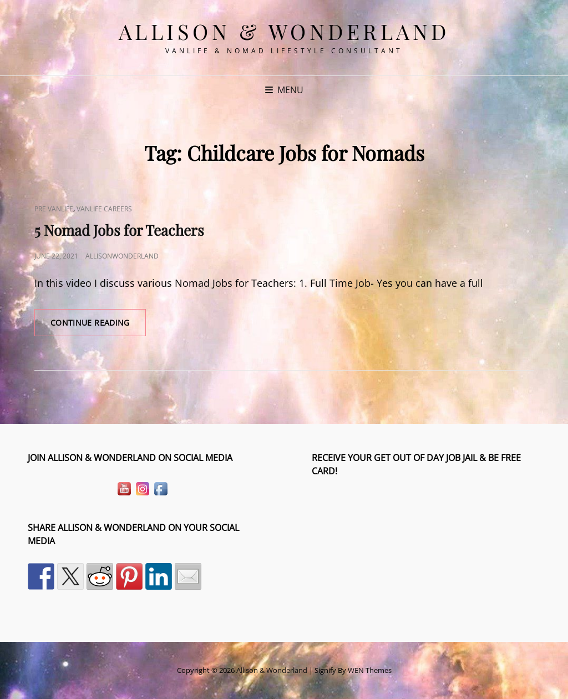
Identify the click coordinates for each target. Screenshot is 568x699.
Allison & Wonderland (284, 31)
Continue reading (98, 326)
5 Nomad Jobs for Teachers (119, 230)
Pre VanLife (53, 209)
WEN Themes (370, 670)
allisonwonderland (122, 256)
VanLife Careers (104, 209)
